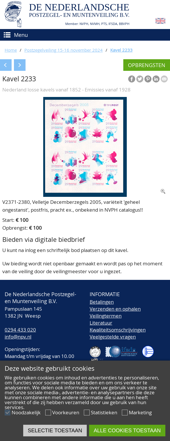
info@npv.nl (18, 336)
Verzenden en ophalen (115, 308)
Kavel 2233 (121, 50)
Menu (21, 34)
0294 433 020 (20, 329)
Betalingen (102, 301)
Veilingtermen (106, 315)
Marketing (140, 412)
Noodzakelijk (26, 412)
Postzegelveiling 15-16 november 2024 (63, 50)
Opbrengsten (146, 65)
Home (11, 50)
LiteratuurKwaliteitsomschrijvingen (118, 326)
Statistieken (104, 412)
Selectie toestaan (55, 430)
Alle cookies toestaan (127, 430)
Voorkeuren (65, 412)
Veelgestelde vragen (113, 336)
